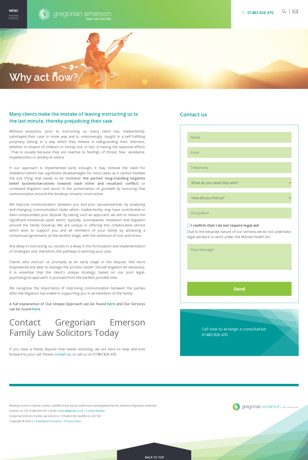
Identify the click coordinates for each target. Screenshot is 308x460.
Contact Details (95, 411)
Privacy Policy (72, 421)
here (111, 303)
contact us (62, 354)
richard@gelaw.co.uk (70, 411)
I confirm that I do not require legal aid (223, 225)
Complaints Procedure (47, 421)
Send (239, 289)
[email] (295, 11)
